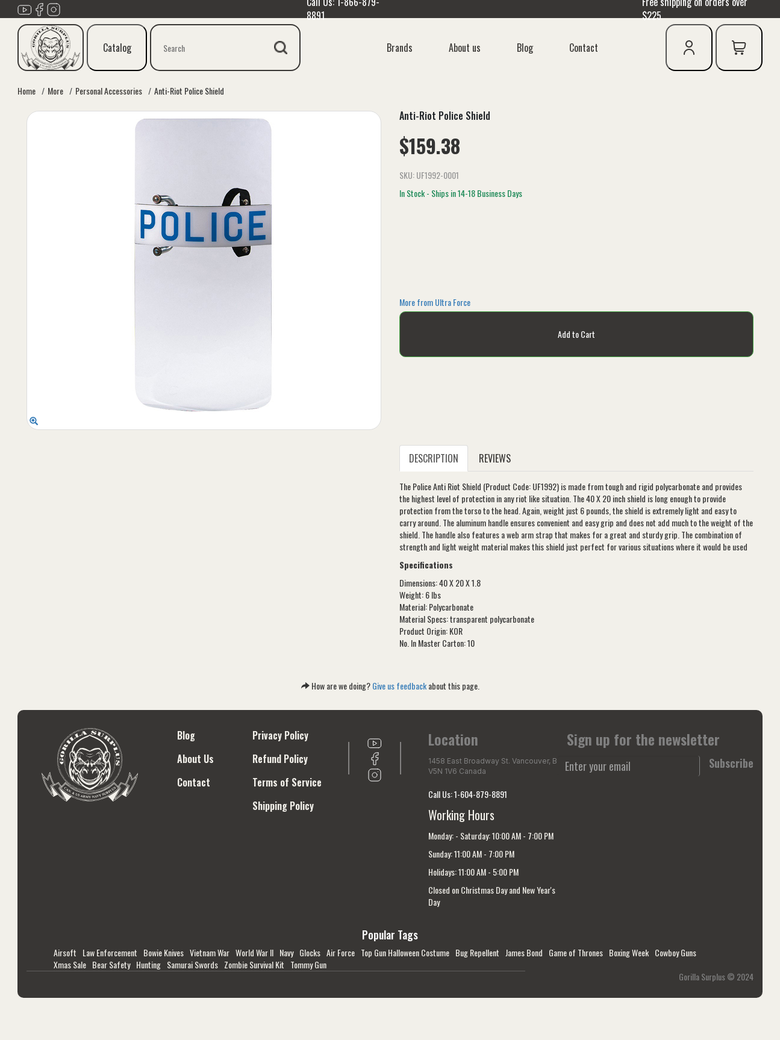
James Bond (524, 952)
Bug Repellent (477, 952)
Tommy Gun (308, 964)
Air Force (340, 952)
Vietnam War (209, 952)
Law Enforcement (110, 952)
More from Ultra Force (434, 302)
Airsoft (65, 952)
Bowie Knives (163, 952)
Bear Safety (111, 964)
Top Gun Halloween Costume (405, 952)
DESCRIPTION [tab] (433, 458)
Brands (400, 47)
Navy (286, 952)
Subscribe (731, 763)
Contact (583, 47)
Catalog (117, 47)
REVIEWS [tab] (495, 458)
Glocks (309, 952)
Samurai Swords (192, 964)
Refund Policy (280, 759)
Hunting (148, 964)
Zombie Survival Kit (254, 964)
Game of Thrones (576, 952)
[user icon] (689, 47)
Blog (525, 47)
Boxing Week (629, 952)
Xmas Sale (70, 964)
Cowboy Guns (675, 952)
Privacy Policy (280, 735)
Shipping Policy (283, 806)
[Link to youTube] (24, 8)
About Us (195, 759)
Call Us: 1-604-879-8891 (467, 794)
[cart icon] (739, 47)
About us (465, 47)
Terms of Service (287, 782)
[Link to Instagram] (53, 8)
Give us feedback (399, 685)
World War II (254, 952)
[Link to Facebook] (39, 8)
